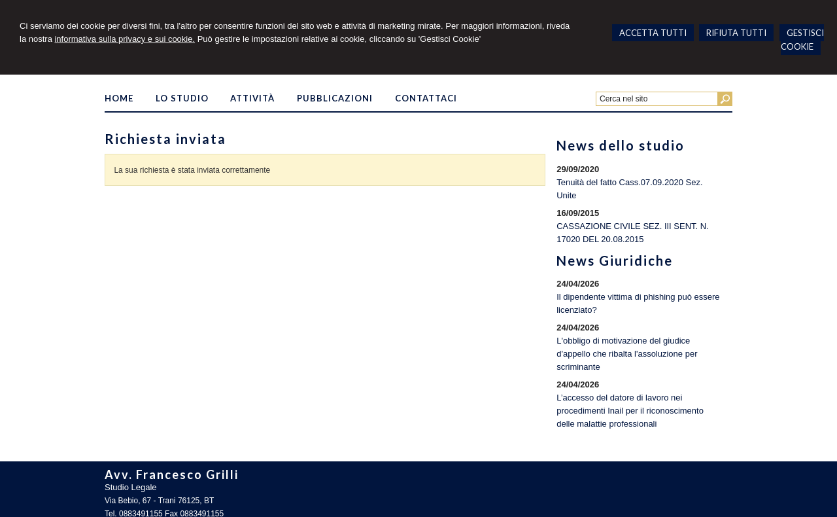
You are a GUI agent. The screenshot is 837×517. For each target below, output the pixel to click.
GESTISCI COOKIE (802, 39)
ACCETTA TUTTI (653, 32)
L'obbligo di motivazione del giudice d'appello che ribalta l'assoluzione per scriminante (626, 354)
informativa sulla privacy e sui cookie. (124, 39)
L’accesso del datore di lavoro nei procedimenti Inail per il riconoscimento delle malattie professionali (630, 411)
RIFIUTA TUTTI (736, 32)
